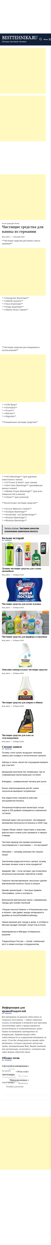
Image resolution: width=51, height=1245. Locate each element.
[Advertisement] (23, 71)
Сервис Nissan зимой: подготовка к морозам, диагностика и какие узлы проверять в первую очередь (24, 832)
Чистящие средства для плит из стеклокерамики (18, 736)
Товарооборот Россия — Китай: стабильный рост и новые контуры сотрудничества (23, 942)
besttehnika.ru (19, 38)
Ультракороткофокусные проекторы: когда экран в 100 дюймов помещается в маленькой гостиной (24, 810)
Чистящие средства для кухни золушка (21, 604)
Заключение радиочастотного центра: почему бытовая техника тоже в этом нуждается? (24, 862)
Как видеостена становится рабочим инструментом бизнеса (19, 799)
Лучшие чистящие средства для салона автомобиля (21, 570)
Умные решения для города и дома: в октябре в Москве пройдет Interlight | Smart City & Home (25, 923)
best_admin (6, 237)
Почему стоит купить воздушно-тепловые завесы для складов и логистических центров (24, 754)
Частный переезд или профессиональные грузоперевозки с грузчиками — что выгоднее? (25, 843)
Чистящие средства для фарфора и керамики (24, 637)
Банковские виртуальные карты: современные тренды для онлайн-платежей (24, 901)
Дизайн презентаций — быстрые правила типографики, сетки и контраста (21, 891)
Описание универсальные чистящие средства (24, 669)
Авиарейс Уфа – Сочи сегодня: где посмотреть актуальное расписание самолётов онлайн (24, 872)
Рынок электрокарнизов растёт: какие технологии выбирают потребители (20, 789)
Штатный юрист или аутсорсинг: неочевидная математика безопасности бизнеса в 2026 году (24, 821)
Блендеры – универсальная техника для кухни (24, 781)
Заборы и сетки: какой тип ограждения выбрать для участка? (25, 763)
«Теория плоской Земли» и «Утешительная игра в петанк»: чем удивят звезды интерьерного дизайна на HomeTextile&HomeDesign (25, 912)
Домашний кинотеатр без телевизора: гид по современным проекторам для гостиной (23, 773)
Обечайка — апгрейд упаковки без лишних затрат (22, 853)
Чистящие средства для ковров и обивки (22, 702)
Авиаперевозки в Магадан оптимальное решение (21, 933)
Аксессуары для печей (10, 223)
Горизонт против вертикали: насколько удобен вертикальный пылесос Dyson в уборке (24, 882)
